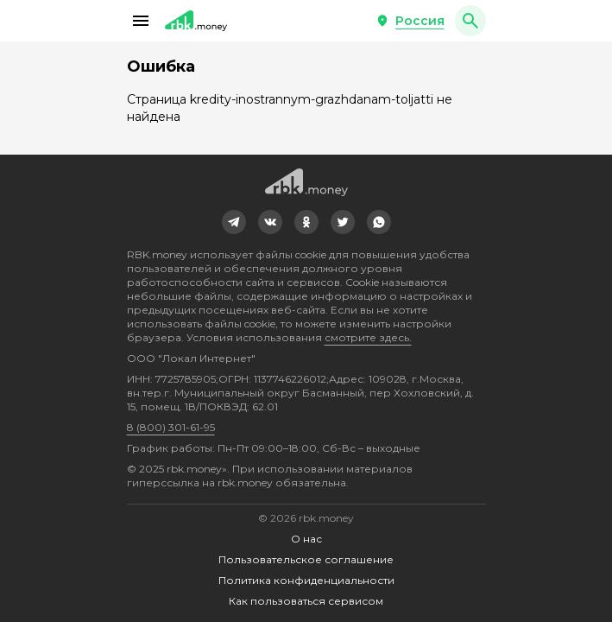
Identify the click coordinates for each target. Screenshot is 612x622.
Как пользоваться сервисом (306, 600)
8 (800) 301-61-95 (171, 427)
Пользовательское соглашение (306, 559)
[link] (234, 222)
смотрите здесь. (368, 337)
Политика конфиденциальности (306, 580)
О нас (306, 538)
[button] (141, 21)
